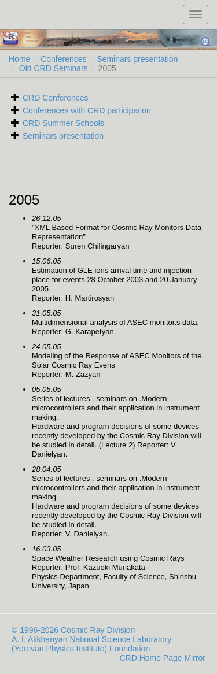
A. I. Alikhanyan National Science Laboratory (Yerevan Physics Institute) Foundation (91, 644)
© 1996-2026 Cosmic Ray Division (73, 630)
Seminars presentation (137, 59)
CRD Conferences (56, 97)
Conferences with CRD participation (87, 110)
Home (19, 59)
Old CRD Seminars (53, 68)
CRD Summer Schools (63, 123)
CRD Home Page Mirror (162, 657)
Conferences (63, 59)
